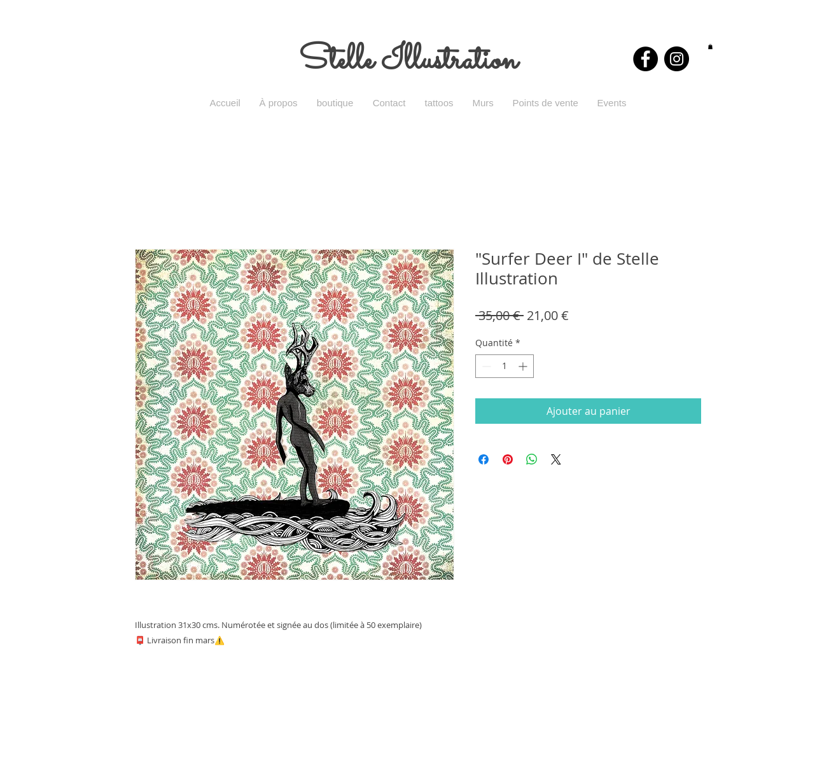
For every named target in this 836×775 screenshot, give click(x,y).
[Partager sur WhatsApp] (532, 459)
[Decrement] (485, 366)
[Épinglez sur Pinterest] (507, 459)
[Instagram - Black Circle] (676, 58)
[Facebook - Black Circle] (645, 58)
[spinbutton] (504, 366)
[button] (710, 46)
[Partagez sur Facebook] (483, 459)
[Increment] (524, 366)
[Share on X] (556, 459)
